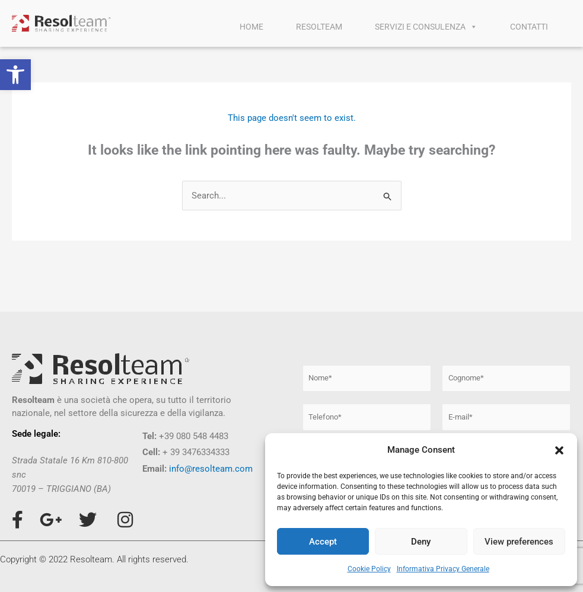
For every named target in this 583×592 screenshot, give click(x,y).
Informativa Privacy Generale (443, 569)
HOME (251, 26)
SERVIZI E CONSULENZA (426, 27)
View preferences (519, 541)
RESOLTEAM (319, 26)
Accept (323, 541)
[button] (15, 74)
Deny (421, 541)
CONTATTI (529, 26)
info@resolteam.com (211, 468)
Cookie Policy (369, 569)
